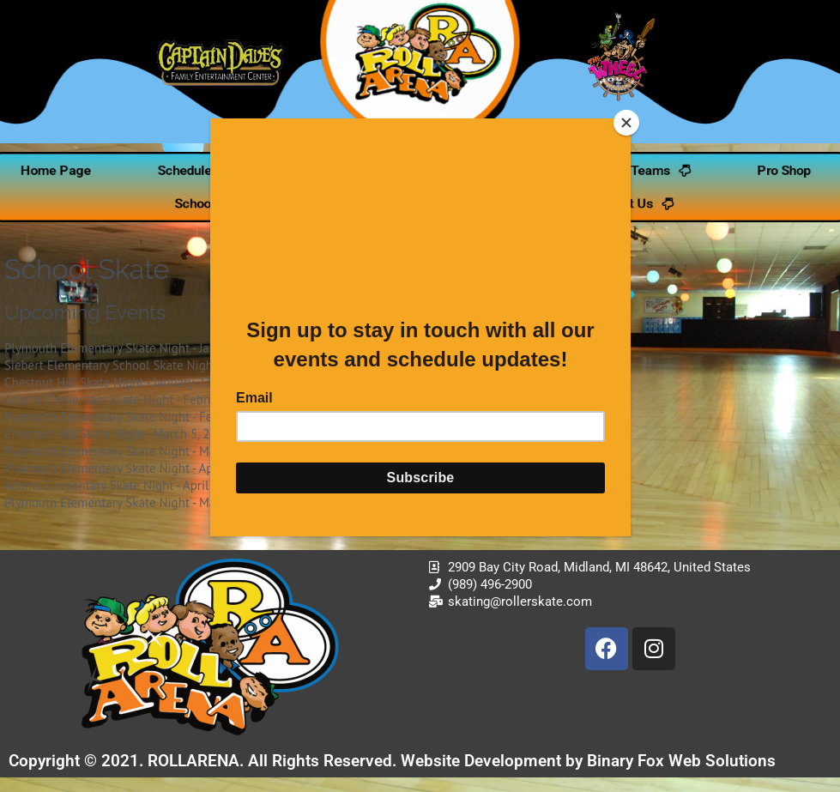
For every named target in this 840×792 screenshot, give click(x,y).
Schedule (176, 171)
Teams (669, 171)
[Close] (626, 123)
